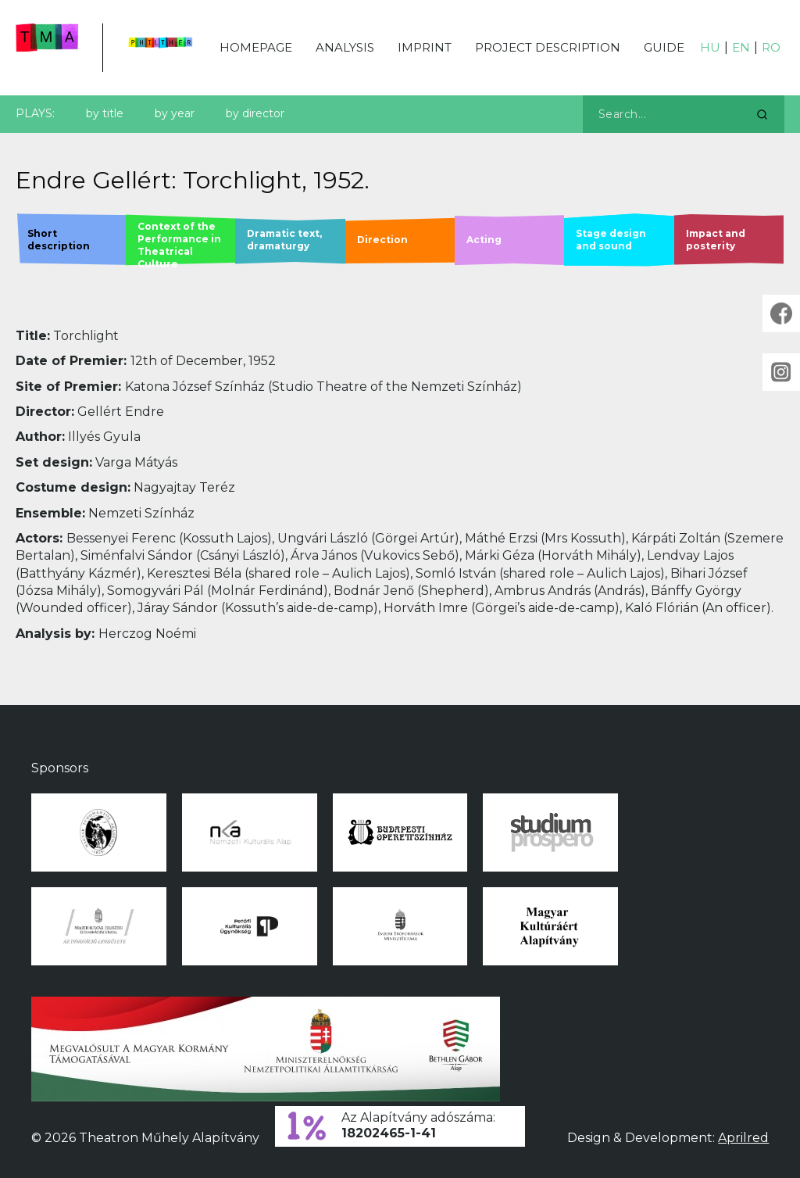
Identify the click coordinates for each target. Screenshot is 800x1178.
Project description (547, 47)
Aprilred (743, 1137)
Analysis (345, 47)
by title (104, 113)
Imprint (425, 47)
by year (175, 113)
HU (710, 47)
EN (741, 47)
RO (771, 47)
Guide (664, 47)
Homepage (256, 47)
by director (255, 113)
